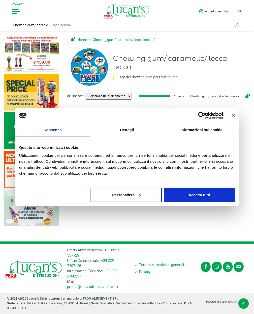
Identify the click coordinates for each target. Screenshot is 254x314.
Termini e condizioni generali (161, 265)
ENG (239, 11)
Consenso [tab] (52, 130)
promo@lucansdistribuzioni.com (92, 287)
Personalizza (126, 195)
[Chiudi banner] (233, 115)
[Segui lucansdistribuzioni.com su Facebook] (206, 267)
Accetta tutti (199, 195)
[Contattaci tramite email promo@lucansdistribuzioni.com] (239, 267)
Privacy (145, 272)
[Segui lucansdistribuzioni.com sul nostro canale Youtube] (228, 267)
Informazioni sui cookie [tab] (201, 130)
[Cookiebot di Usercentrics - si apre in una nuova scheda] (201, 115)
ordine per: (75, 96)
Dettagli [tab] (127, 130)
